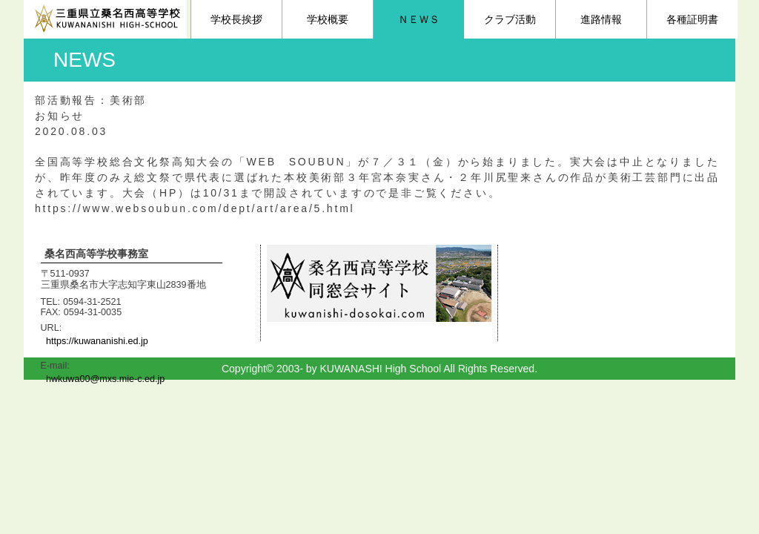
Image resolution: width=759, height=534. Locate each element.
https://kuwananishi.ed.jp (97, 341)
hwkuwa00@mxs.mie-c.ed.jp (105, 379)
